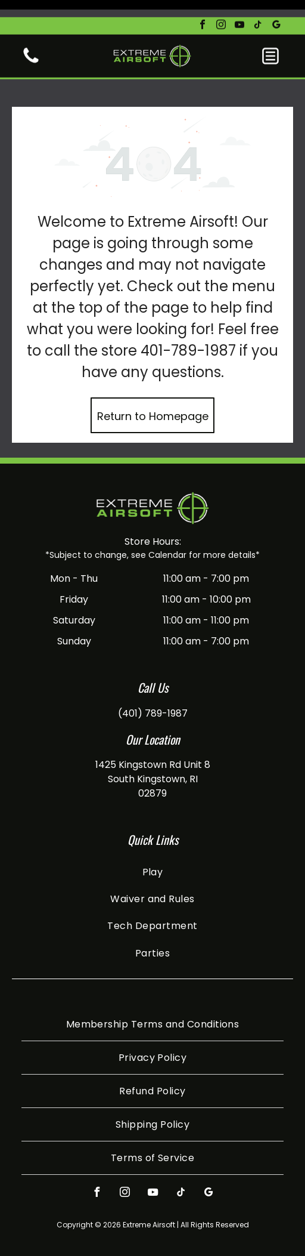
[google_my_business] (276, 8)
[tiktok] (258, 8)
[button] (270, 39)
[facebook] (202, 8)
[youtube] (239, 8)
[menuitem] (152, 841)
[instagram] (221, 8)
